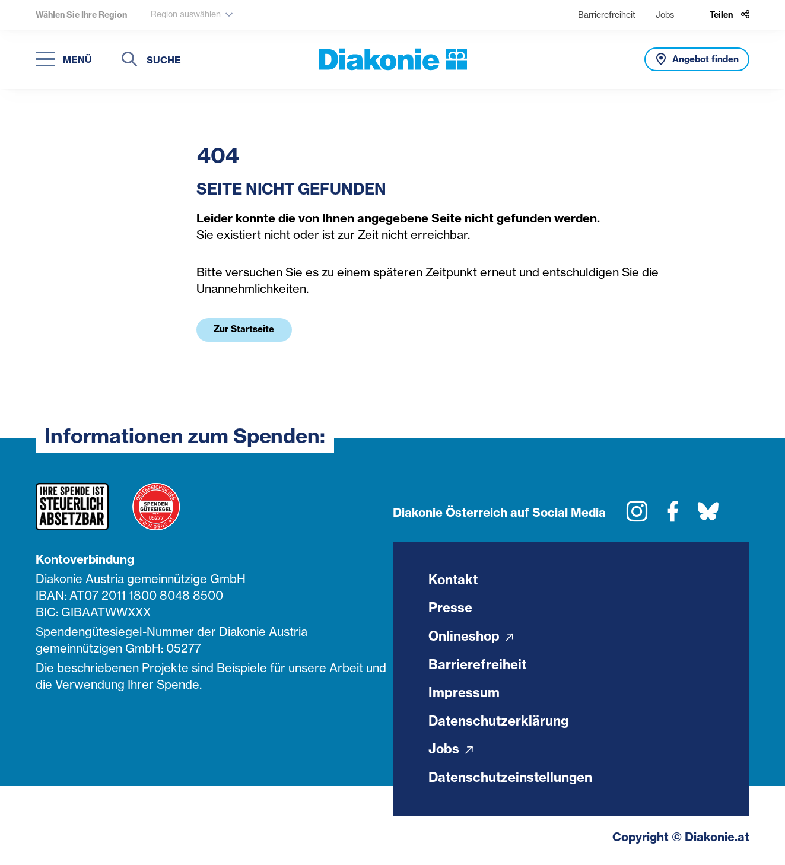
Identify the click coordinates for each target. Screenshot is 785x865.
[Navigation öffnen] (64, 59)
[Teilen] (729, 15)
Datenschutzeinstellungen (511, 779)
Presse (450, 608)
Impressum (464, 694)
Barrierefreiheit (606, 14)
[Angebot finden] (696, 59)
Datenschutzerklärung (499, 722)
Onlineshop (471, 637)
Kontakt (453, 580)
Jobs (665, 14)
